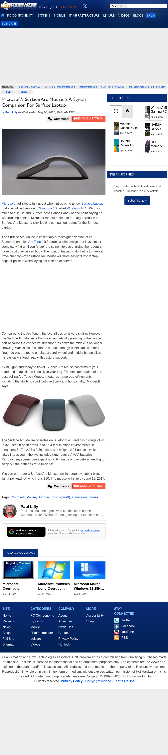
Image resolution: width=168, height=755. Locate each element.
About (62, 615)
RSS (124, 637)
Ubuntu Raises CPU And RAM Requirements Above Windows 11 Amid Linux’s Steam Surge (129, 143)
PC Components (42, 615)
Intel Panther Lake (88, 87)
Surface (43, 497)
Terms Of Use (124, 681)
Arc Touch (35, 241)
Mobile (35, 627)
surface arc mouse (85, 497)
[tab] (116, 111)
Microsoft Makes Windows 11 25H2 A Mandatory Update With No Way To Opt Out (88, 586)
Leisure (36, 638)
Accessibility (95, 615)
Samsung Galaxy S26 (29, 87)
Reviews (9, 621)
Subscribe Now (137, 200)
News (24, 92)
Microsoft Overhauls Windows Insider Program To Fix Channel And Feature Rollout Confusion (16, 586)
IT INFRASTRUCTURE (84, 15)
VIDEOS (123, 15)
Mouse (31, 497)
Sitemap (8, 644)
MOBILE (59, 15)
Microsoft (8, 203)
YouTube (127, 632)
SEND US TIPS (69, 7)
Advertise (65, 621)
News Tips (65, 627)
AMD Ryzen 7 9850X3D (112, 87)
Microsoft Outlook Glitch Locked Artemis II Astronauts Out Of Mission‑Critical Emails (130, 126)
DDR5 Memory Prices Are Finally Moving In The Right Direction (158, 144)
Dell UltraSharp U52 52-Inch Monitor (147, 87)
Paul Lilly (29, 506)
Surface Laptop (92, 203)
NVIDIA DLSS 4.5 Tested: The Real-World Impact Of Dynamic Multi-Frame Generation (158, 127)
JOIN (54, 7)
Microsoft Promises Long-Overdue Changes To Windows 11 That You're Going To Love (54, 586)
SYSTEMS (44, 15)
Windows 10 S (77, 208)
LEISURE (108, 15)
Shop (151, 15)
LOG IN (44, 7)
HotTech (64, 644)
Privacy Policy (68, 638)
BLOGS (138, 15)
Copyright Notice (98, 681)
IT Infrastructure (42, 633)
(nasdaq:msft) (60, 497)
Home (7, 615)
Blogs (7, 633)
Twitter (126, 620)
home (8, 92)
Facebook (128, 626)
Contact (63, 633)
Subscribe (9, 23)
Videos (35, 644)
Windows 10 (48, 208)
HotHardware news (90, 530)
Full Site (8, 638)
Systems (37, 621)
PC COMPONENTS (20, 15)
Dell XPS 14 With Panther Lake (60, 87)
